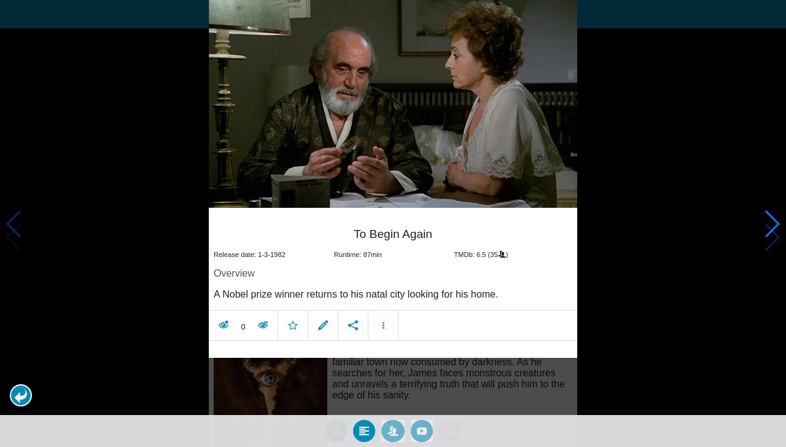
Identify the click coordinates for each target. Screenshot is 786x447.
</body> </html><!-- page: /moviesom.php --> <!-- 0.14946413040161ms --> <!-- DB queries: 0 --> (393, 223)
